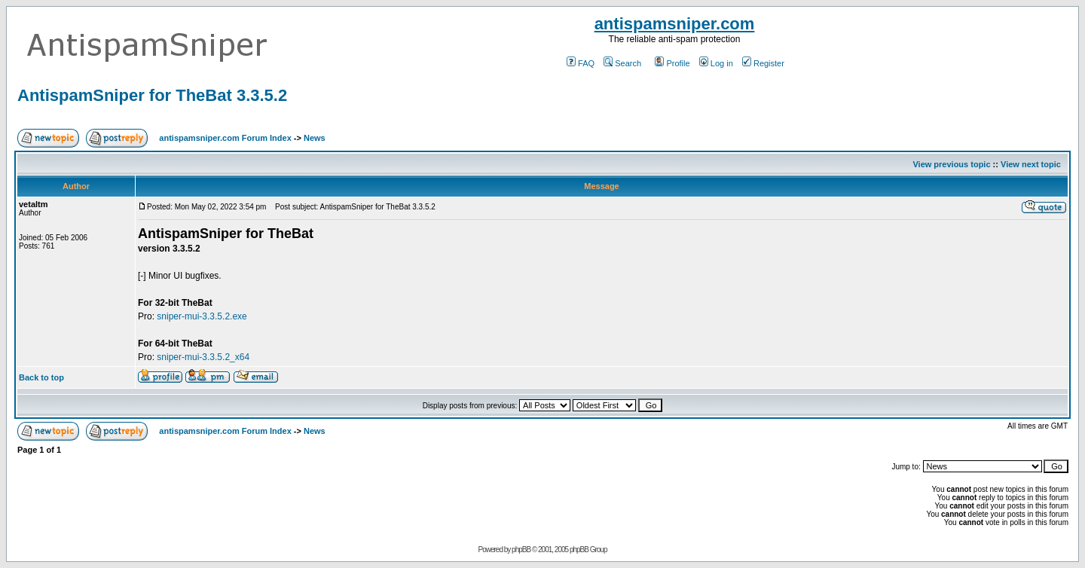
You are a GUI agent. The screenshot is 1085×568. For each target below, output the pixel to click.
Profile (672, 63)
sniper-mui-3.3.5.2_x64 (203, 357)
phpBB (521, 549)
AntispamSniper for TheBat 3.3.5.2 (152, 95)
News (315, 137)
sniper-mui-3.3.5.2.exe (201, 316)
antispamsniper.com (674, 23)
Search (622, 63)
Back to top (41, 377)
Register (763, 63)
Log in (716, 63)
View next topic (1031, 164)
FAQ (580, 63)
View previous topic (951, 164)
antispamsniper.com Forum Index (225, 137)
